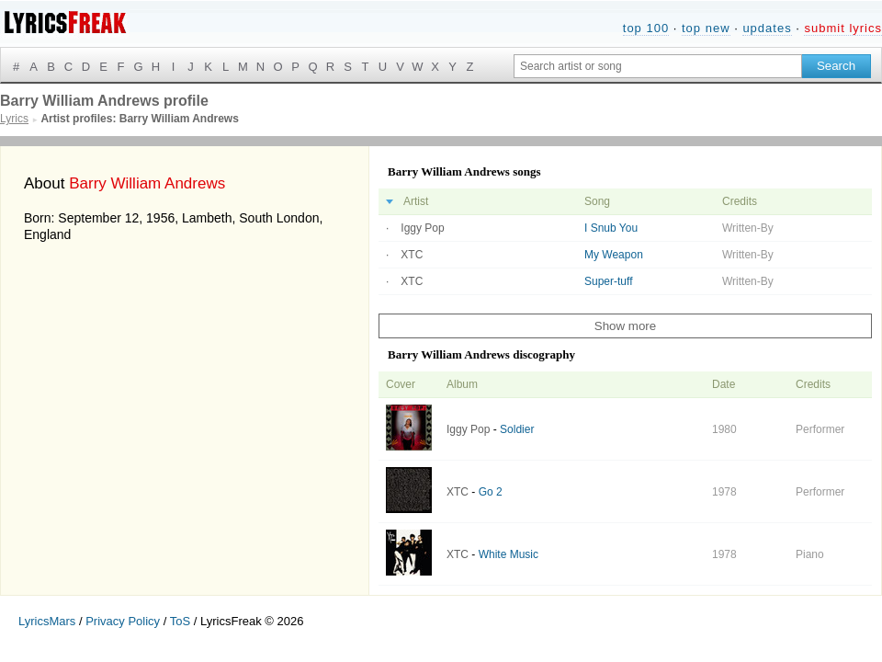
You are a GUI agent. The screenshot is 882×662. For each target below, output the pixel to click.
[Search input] (658, 66)
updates (766, 28)
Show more (625, 326)
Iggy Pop (422, 228)
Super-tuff (608, 281)
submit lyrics (843, 28)
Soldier (517, 429)
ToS (180, 621)
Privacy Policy (122, 621)
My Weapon (613, 254)
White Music (508, 554)
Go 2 (491, 491)
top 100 (646, 28)
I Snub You (611, 228)
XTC (412, 254)
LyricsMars (46, 621)
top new (706, 28)
